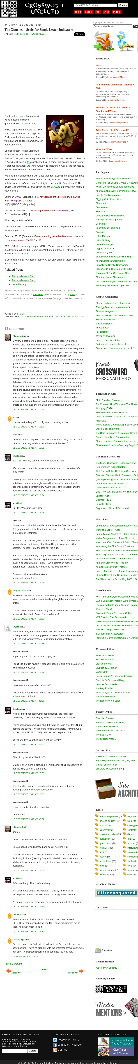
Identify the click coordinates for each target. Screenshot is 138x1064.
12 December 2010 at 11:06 (28, 870)
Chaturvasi (18, 336)
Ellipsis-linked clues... (107, 319)
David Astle (101, 671)
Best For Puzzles (104, 659)
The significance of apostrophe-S (113, 307)
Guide (88, 11)
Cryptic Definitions (105, 248)
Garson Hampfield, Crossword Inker (114, 437)
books (103, 825)
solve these (105, 861)
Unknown (17, 914)
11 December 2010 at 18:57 (28, 619)
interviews (132, 847)
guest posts (106, 843)
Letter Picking (19, 284)
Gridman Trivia (103, 499)
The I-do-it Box (103, 734)
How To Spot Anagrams (108, 195)
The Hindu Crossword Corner (111, 756)
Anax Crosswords (105, 655)
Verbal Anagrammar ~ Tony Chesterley (116, 538)
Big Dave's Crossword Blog (110, 768)
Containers (101, 207)
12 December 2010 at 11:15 (28, 906)
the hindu (132, 861)
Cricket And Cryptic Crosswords (112, 265)
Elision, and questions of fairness (113, 303)
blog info (131, 821)
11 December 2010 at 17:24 (28, 495)
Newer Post (76, 973)
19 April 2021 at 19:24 (25, 956)
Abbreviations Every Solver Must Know (116, 191)
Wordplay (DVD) (104, 408)
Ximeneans (26, 123)
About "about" (103, 327)
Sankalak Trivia (103, 504)
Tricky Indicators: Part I (23, 276)
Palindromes (102, 331)
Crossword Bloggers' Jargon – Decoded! (116, 281)
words (130, 874)
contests (131, 830)
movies (131, 852)
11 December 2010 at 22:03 (28, 794)
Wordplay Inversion (106, 336)
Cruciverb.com (103, 663)
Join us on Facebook (67, 1045)
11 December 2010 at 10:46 (28, 409)
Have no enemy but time (108, 340)
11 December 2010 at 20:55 (28, 643)
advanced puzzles (109, 816)
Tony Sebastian (20, 590)
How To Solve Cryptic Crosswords (113, 178)
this (29, 162)
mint (102, 852)
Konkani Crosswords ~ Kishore (112, 567)
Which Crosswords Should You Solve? (115, 186)
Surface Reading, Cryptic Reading (113, 256)
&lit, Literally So (104, 252)
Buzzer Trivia (102, 496)
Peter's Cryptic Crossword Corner (113, 692)
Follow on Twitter (67, 1040)
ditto (129, 834)
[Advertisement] (38, 75)
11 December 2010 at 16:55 (28, 448)
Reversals (101, 211)
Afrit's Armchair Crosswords (110, 400)
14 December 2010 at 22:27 (28, 931)
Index (116, 11)
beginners (132, 816)
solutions (132, 856)
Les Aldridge (18, 939)
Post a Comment (13, 963)
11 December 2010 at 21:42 (28, 744)
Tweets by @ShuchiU (106, 967)
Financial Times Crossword (110, 722)
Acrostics (100, 232)
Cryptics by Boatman (106, 668)
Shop (106, 11)
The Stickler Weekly (106, 739)
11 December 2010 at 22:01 (28, 773)
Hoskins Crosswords (106, 684)
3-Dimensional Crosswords (109, 633)
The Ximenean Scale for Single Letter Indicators (38, 29)
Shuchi (21, 314)
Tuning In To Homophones (109, 219)
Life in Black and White (107, 428)
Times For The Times (107, 764)
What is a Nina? (104, 609)
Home (78, 11)
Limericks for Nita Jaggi (108, 487)
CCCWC (55, 187)
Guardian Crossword (106, 718)
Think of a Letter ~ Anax (108, 529)
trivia (129, 865)
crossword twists (108, 834)
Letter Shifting (103, 240)
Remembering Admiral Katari (110, 467)
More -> (123, 77)
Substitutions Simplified (108, 228)
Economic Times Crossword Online (114, 613)
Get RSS (60, 1050)
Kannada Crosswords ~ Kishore (112, 562)
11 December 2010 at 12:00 (28, 427)
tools (102, 865)
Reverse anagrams (105, 311)
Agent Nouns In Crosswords (110, 260)
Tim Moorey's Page (106, 696)
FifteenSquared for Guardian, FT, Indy (115, 760)
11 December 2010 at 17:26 (28, 512)
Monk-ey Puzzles (104, 688)
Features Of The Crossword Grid (112, 273)
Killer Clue (101, 420)
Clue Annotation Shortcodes (110, 277)
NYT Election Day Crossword (111, 617)
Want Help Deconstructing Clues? (113, 285)
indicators (22, 34)
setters (103, 856)
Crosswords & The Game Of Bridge (114, 269)
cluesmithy (105, 830)
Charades (101, 203)
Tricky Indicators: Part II (24, 280)
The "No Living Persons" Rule (111, 629)
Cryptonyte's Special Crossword (112, 508)
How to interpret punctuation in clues (114, 315)
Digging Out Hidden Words (109, 199)
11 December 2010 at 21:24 (28, 672)
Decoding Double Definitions (110, 215)
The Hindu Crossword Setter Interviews (116, 463)
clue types (132, 825)
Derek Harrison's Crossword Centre (114, 676)
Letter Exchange (104, 244)
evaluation (105, 838)
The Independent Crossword (110, 730)
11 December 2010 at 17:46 (28, 582)
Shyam (16, 626)
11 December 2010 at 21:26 (28, 701)
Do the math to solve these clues (113, 344)
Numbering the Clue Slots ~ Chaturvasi (116, 546)
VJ (14, 417)
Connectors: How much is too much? (115, 348)
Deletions (100, 223)
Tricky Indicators (104, 323)
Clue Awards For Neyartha (109, 483)
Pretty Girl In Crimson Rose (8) (112, 412)
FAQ (98, 11)
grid (129, 838)
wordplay (38, 34)
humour (131, 843)
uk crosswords (107, 870)
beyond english (107, 821)
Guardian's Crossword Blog (110, 680)
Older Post (13, 973)
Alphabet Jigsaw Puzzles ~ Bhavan (114, 558)
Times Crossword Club (107, 726)
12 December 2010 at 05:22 (28, 819)
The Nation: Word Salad (108, 700)
